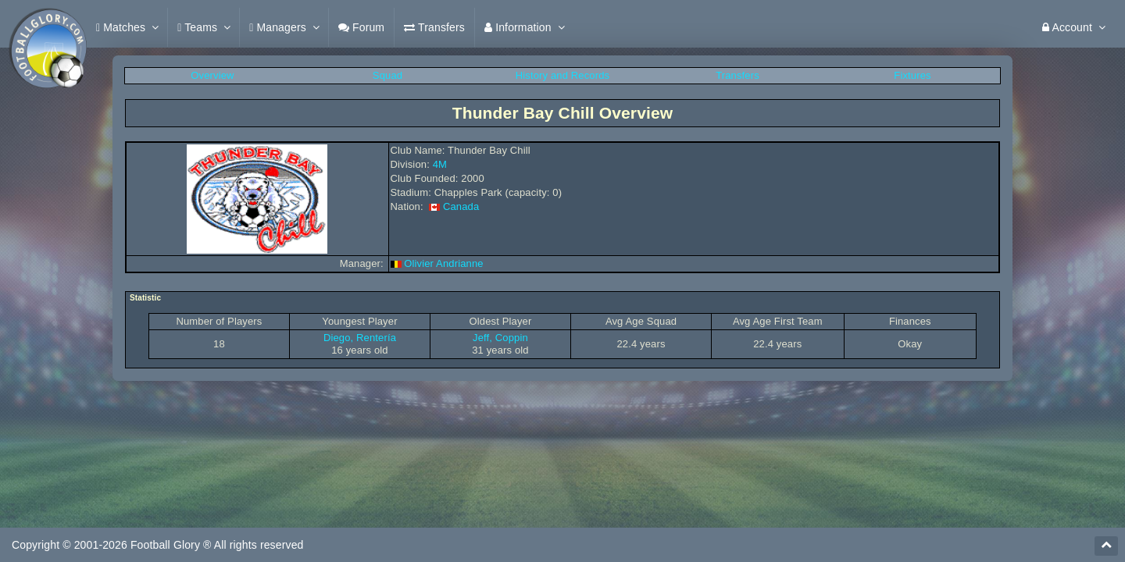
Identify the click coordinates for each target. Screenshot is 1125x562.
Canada (461, 206)
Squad (387, 75)
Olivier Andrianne (443, 263)
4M (440, 164)
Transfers (737, 75)
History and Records (562, 75)
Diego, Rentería (359, 337)
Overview (212, 75)
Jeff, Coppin (500, 337)
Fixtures (912, 75)
